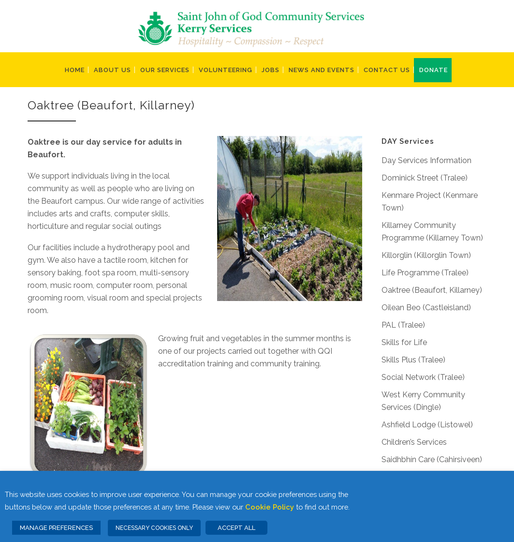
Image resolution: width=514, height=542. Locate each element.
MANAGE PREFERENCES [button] (56, 527)
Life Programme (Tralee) (425, 272)
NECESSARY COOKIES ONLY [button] (154, 528)
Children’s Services (414, 442)
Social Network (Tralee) (423, 377)
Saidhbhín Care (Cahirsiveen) (432, 459)
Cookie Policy (269, 507)
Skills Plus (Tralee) (413, 359)
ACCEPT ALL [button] (236, 527)
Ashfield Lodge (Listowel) (427, 424)
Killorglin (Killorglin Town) (426, 255)
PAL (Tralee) (403, 325)
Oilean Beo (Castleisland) (426, 307)
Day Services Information (426, 160)
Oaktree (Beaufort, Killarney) (432, 290)
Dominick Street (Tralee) (425, 177)
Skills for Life (404, 342)
